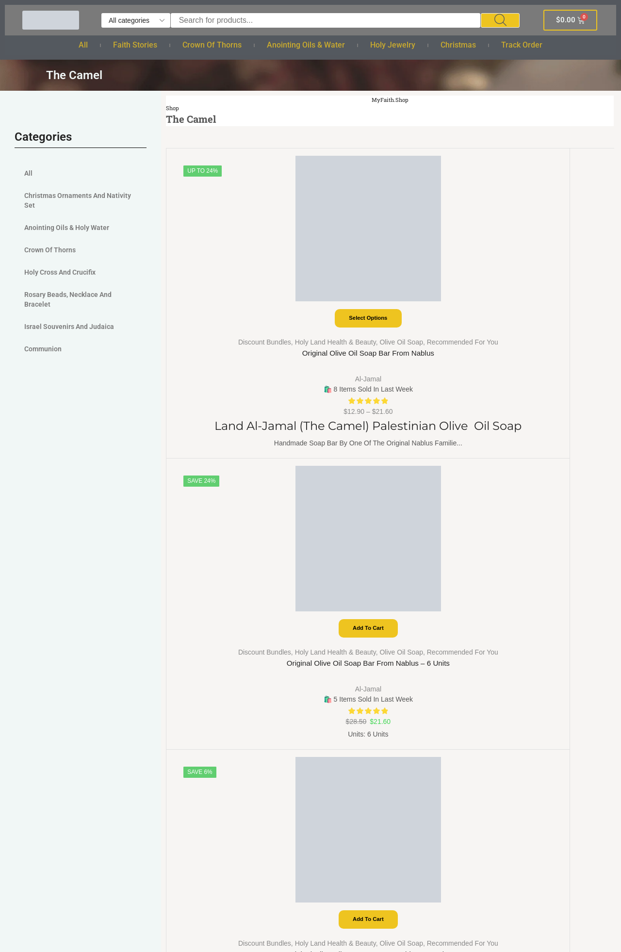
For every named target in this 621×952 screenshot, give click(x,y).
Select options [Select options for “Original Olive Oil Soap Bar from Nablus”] (222, 269)
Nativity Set (195, 827)
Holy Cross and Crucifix (60, 272)
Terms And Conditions (355, 579)
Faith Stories (135, 44)
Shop (173, 108)
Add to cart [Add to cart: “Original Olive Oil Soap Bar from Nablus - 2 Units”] (557, 269)
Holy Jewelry (392, 44)
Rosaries (191, 721)
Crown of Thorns (212, 44)
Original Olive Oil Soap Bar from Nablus (222, 332)
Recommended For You (232, 314)
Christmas (458, 44)
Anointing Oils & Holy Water (66, 227)
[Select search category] (135, 20)
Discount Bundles (205, 294)
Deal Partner (56, 632)
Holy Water (195, 668)
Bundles (190, 579)
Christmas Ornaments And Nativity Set (77, 200)
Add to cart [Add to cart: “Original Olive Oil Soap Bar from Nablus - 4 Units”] (446, 269)
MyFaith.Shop (390, 99)
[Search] (500, 20)
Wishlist (189, 597)
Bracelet (190, 739)
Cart (41, 562)
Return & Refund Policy (358, 597)
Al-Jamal (222, 352)
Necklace (192, 757)
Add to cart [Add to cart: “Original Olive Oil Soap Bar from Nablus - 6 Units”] (334, 269)
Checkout (50, 579)
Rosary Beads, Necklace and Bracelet (68, 299)
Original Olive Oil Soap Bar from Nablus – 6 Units (334, 332)
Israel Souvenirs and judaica (69, 326)
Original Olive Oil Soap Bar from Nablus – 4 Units (446, 332)
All (83, 44)
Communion (43, 349)
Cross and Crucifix (208, 774)
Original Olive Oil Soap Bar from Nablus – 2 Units (558, 332)
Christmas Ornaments (213, 809)
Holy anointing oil (206, 686)
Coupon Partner (61, 650)
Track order (521, 44)
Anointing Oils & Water (306, 44)
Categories (52, 615)
